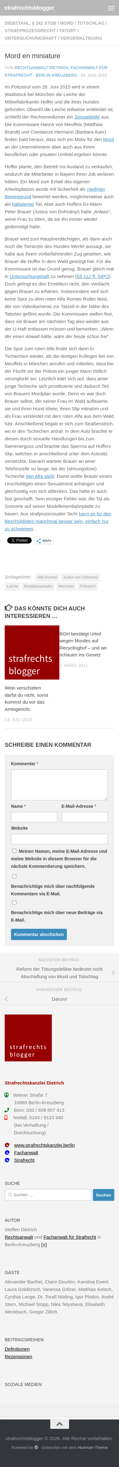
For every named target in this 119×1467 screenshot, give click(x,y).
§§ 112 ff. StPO (93, 276)
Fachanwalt (21, 1152)
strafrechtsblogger (29, 7)
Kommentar (24, 763)
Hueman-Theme (93, 1447)
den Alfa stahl (40, 476)
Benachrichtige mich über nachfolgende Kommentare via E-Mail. (53, 890)
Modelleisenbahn (38, 586)
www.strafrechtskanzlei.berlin (40, 1145)
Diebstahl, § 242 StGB (31, 23)
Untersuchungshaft (31, 38)
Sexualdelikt (87, 116)
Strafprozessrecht (30, 30)
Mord (108, 139)
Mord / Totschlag (82, 23)
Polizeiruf (87, 586)
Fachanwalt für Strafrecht (69, 1237)
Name (18, 806)
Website (19, 828)
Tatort (67, 30)
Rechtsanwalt (19, 1237)
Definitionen (17, 1349)
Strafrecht (20, 1160)
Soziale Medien (23, 1384)
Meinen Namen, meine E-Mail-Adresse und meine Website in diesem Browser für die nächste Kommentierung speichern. (59, 859)
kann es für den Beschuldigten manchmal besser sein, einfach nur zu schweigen (58, 521)
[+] (44, 1244)
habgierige (23, 204)
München (66, 586)
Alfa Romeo (47, 577)
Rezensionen (18, 1356)
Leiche (12, 586)
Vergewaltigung (81, 38)
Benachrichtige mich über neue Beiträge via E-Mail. (57, 916)
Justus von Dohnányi (80, 577)
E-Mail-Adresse (79, 806)
